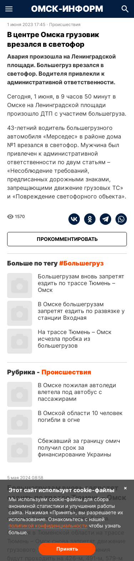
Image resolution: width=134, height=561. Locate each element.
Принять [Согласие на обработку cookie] (67, 549)
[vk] (74, 219)
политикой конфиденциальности (48, 525)
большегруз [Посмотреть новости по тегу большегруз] (83, 263)
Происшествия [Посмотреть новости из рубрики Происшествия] (65, 24)
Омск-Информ (67, 9)
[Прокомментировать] (67, 239)
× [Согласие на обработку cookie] (125, 488)
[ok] (88, 219)
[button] (9, 9)
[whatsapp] (119, 219)
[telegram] (103, 219)
